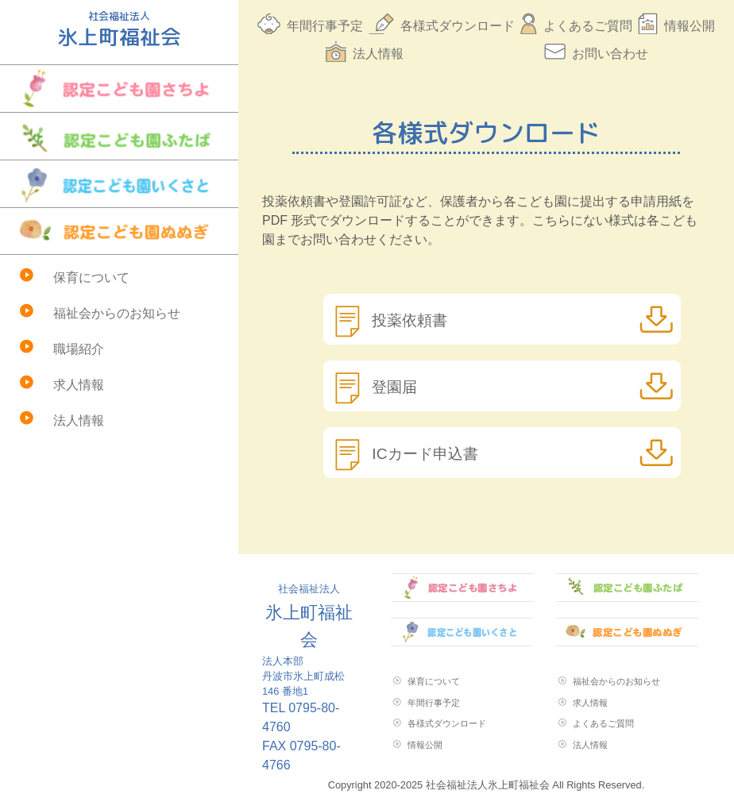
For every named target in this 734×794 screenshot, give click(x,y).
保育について (91, 277)
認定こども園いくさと (119, 183)
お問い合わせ (610, 53)
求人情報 (78, 384)
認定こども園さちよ (119, 88)
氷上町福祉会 (309, 616)
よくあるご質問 (587, 26)
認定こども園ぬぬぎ (119, 231)
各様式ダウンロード (457, 26)
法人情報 (78, 420)
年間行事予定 (325, 26)
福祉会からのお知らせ (116, 313)
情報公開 (689, 26)
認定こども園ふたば (119, 136)
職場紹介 (78, 349)
